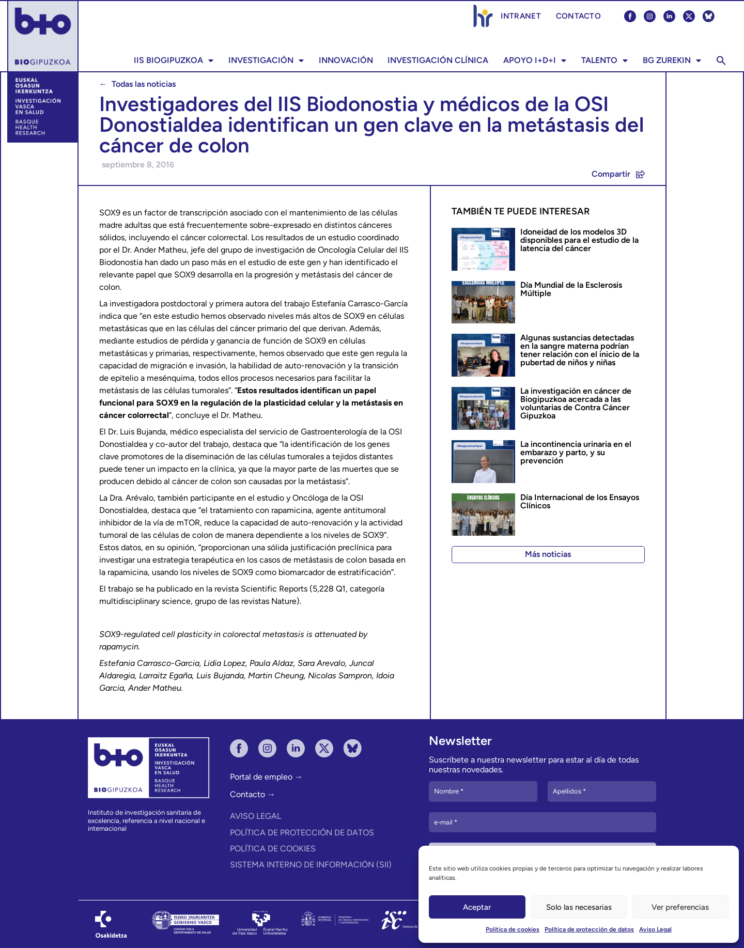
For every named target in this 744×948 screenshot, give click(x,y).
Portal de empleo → (266, 777)
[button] (721, 60)
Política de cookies (512, 929)
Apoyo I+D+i (534, 60)
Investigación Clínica (438, 60)
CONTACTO (578, 16)
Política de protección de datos (589, 929)
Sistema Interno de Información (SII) (311, 864)
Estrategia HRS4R (483, 16)
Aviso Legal (655, 929)
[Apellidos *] (602, 791)
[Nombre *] (483, 791)
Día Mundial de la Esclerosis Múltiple (571, 289)
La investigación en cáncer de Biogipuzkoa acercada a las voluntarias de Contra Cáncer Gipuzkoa (575, 403)
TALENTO (604, 60)
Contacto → (252, 794)
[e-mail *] (542, 822)
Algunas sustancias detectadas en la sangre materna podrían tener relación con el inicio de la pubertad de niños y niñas (579, 350)
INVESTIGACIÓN (266, 60)
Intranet (520, 16)
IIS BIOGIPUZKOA (173, 60)
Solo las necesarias (579, 907)
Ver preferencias (680, 907)
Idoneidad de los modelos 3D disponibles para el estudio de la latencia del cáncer (579, 240)
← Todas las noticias (137, 84)
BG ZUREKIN (672, 60)
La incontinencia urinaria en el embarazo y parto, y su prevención (575, 452)
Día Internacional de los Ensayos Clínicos (579, 501)
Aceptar (477, 907)
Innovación (346, 60)
